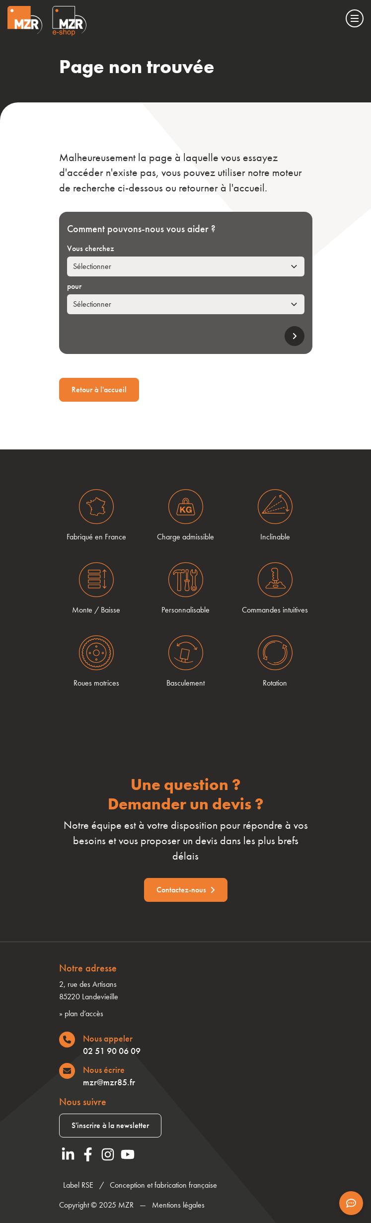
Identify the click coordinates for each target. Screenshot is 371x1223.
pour (74, 286)
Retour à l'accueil (99, 389)
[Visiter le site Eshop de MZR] (69, 21)
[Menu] (355, 18)
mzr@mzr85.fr (109, 1082)
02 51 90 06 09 (112, 1050)
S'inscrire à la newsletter (110, 1125)
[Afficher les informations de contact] (351, 1203)
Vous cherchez (90, 248)
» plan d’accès (81, 1013)
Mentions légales (178, 1205)
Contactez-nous (185, 889)
